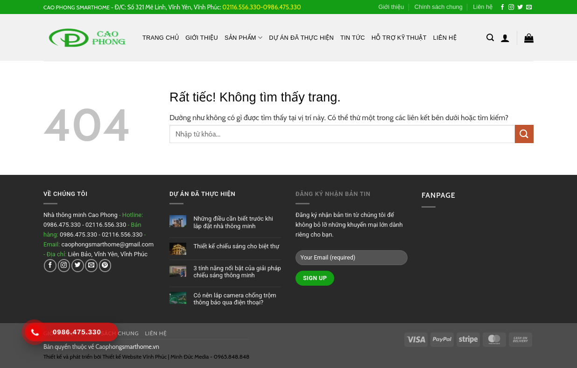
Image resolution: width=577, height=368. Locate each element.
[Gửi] (524, 134)
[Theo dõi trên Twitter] (520, 7)
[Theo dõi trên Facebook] (502, 7)
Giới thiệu (391, 6)
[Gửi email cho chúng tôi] (529, 7)
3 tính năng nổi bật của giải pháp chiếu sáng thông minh (237, 272)
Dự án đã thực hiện (301, 37)
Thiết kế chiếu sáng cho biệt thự (236, 246)
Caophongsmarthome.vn (127, 346)
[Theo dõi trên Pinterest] (105, 265)
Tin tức (352, 37)
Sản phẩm (243, 37)
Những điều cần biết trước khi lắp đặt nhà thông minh (233, 222)
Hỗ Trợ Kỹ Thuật (399, 37)
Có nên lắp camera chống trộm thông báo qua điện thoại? (234, 299)
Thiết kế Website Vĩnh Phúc (134, 356)
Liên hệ (483, 6)
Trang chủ (160, 37)
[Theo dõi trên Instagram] (511, 7)
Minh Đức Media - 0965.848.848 (209, 356)
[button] (490, 38)
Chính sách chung (439, 6)
